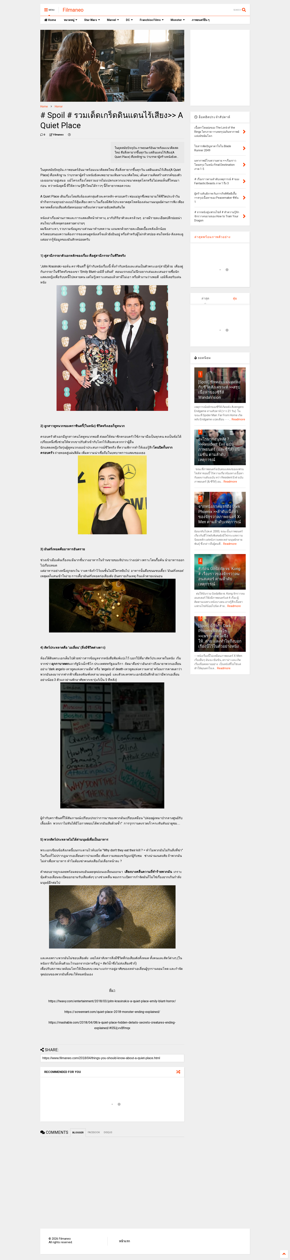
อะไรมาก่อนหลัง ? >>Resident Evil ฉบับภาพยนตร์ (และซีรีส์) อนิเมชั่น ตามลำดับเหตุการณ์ (219, 449)
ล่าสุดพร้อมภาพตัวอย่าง (212, 237)
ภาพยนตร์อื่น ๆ (201, 20)
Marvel (113, 20)
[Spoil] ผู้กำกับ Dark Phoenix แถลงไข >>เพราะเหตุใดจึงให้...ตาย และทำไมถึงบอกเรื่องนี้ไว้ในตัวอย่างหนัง (219, 636)
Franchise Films (152, 20)
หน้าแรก (124, 1241)
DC (129, 20)
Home (50, 20)
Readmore (238, 419)
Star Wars (92, 20)
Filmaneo (73, 10)
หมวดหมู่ (70, 20)
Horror (59, 106)
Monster (178, 20)
